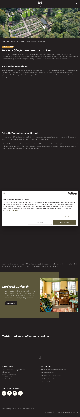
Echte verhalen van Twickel (15, 41)
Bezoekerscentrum (50, 379)
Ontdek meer (11, 303)
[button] (2, 343)
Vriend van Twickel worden (53, 376)
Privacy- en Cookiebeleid (26, 409)
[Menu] (76, 4)
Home (3, 41)
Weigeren (40, 222)
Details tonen (69, 217)
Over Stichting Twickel (9, 409)
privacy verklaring (12, 210)
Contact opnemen (50, 382)
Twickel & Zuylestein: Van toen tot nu (35, 41)
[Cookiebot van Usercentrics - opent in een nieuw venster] (69, 193)
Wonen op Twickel (50, 373)
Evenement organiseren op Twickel (55, 369)
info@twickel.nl (6, 379)
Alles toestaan (64, 222)
